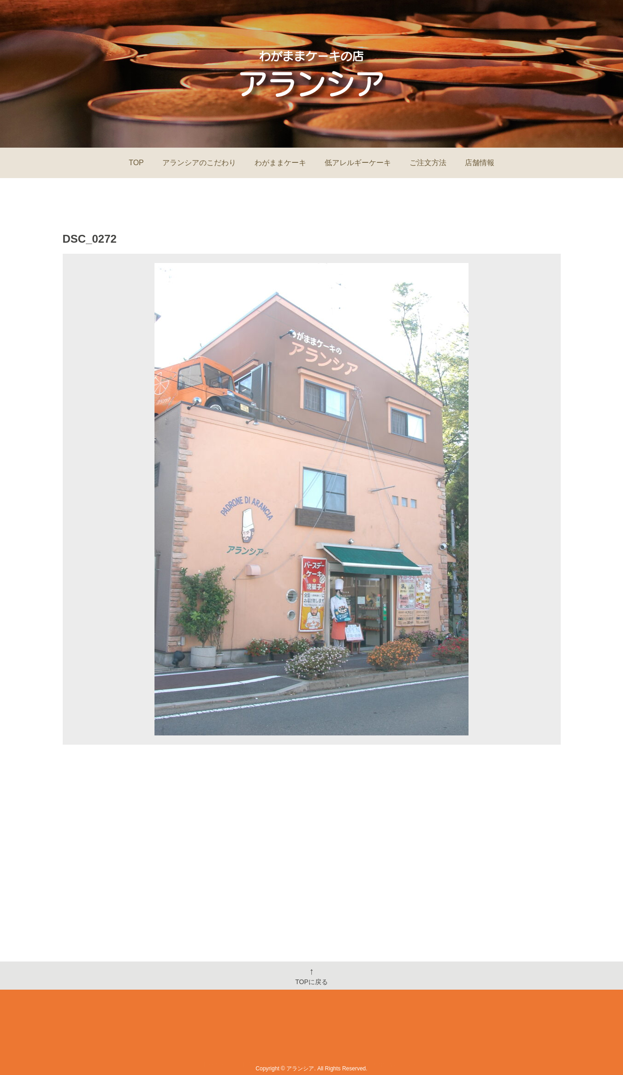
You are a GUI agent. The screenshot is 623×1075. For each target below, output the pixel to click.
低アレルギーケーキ (358, 163)
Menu (306, 1037)
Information (260, 1037)
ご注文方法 (427, 163)
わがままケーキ (280, 163)
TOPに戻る (311, 975)
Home (214, 1037)
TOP (136, 163)
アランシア (300, 1068)
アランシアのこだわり (199, 163)
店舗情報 (479, 163)
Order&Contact (394, 1037)
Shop (342, 1037)
